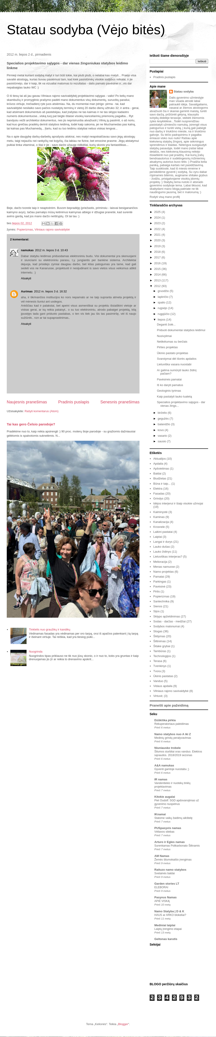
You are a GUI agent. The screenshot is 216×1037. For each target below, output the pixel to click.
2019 (158, 246)
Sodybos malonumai (166, 626)
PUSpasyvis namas (167, 828)
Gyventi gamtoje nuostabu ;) (171, 769)
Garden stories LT (166, 883)
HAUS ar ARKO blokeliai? (170, 915)
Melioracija (160, 561)
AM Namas (161, 856)
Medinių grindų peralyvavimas (172, 737)
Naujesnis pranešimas (27, 402)
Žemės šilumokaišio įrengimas (172, 859)
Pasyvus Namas (165, 897)
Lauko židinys (162, 551)
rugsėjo (163, 308)
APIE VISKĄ (162, 901)
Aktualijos (159, 458)
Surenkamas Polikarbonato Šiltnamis (177, 845)
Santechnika (161, 601)
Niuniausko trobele (167, 748)
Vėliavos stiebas (164, 831)
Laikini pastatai (163, 531)
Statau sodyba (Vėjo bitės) (86, 29)
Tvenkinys (159, 666)
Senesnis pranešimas (120, 402)
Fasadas (158, 493)
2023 (158, 223)
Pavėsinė (159, 586)
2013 (158, 280)
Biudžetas (159, 478)
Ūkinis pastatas (163, 676)
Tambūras (159, 651)
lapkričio (163, 296)
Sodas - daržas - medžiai (169, 621)
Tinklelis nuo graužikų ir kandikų (49, 629)
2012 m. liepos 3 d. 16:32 (50, 291)
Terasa (157, 661)
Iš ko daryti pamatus (170, 385)
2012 (158, 286)
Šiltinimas (159, 641)
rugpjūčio (164, 314)
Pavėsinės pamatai (169, 379)
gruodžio (164, 291)
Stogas (157, 631)
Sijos (156, 611)
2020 (158, 240)
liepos (162, 319)
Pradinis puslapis (73, 402)
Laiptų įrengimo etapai (168, 929)
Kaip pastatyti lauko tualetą (174, 396)
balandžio (164, 424)
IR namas (160, 779)
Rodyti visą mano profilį (165, 197)
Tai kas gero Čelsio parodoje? (31, 424)
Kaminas (159, 517)
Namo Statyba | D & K (169, 911)
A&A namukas (164, 765)
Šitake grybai (161, 646)
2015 (158, 269)
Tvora (157, 671)
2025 (158, 212)
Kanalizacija (161, 522)
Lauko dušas (161, 546)
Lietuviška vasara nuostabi (174, 364)
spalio (162, 302)
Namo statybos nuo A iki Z (172, 734)
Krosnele (159, 527)
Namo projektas (163, 571)
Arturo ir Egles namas (169, 842)
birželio (163, 412)
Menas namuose (164, 566)
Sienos (157, 606)
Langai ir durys (162, 541)
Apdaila (158, 463)
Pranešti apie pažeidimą (169, 705)
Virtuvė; (158, 696)
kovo (161, 430)
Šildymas (159, 636)
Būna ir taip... (162, 483)
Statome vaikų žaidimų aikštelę (173, 818)
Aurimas (27, 291)
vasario (163, 435)
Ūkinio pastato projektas (172, 353)
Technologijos (162, 656)
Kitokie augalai (164, 796)
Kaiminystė (160, 512)
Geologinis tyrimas (169, 390)
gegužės (164, 418)
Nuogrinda (35, 651)
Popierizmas (25, 229)
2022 (158, 229)
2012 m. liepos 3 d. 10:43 (51, 250)
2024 (158, 217)
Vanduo (158, 681)
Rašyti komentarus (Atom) (41, 411)
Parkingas (159, 581)
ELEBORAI (161, 887)
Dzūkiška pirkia (165, 720)
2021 (158, 234)
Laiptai (157, 536)
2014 (158, 274)
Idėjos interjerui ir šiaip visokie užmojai (178, 503)
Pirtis (156, 591)
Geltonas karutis (165, 939)
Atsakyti (26, 278)
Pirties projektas (167, 347)
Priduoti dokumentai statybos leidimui (181, 330)
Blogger (123, 1024)
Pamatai (158, 576)
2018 (158, 251)
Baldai (157, 473)
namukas (27, 250)
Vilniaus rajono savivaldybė (52, 229)
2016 (158, 263)
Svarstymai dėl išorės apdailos (176, 358)
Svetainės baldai (164, 873)
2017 (158, 257)
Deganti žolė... (166, 324)
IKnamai (160, 814)
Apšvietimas (161, 468)
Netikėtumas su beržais (172, 341)
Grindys (158, 498)
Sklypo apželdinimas (166, 616)
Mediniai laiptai (164, 925)
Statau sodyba (184, 91)
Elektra (157, 488)
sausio (162, 441)
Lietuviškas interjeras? (167, 556)
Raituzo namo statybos (170, 869)
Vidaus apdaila (162, 686)
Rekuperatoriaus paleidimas (171, 723)
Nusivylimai (164, 336)
